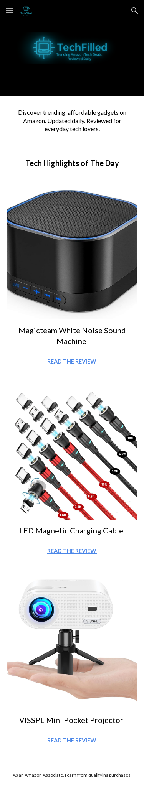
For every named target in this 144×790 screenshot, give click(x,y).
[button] (9, 10)
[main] (72, 120)
